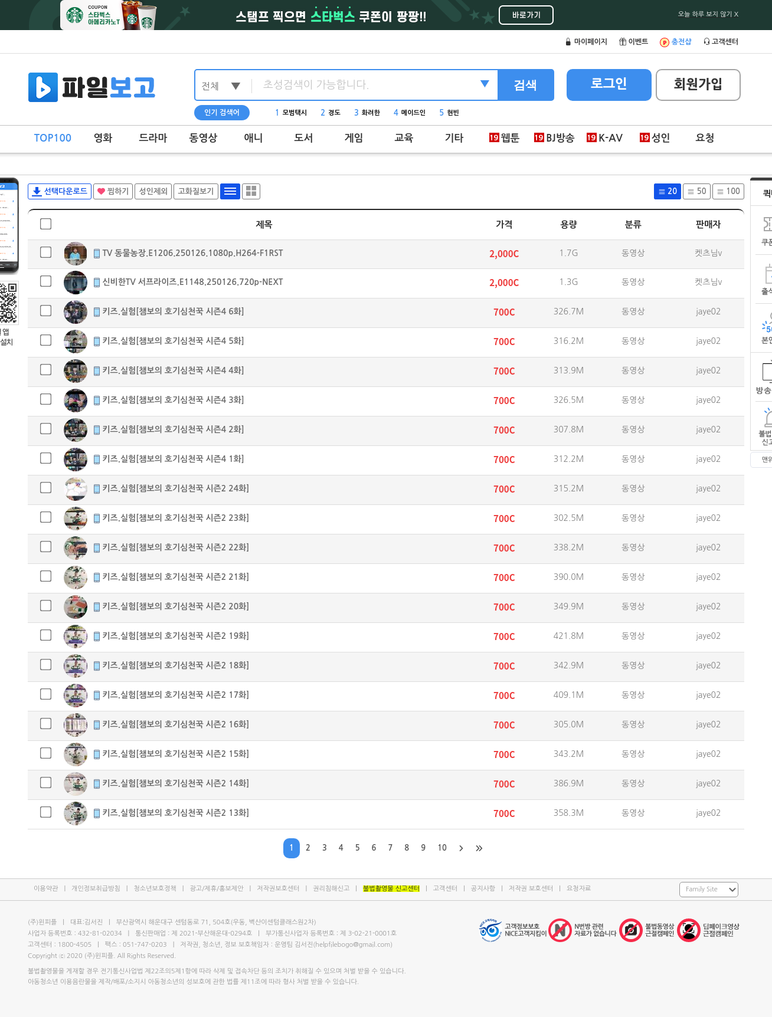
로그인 (609, 83)
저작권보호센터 (278, 888)
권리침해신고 (331, 888)
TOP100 (52, 138)
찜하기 (113, 191)
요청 (705, 138)
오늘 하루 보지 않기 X (708, 14)
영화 (103, 138)
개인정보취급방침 (95, 888)
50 (696, 191)
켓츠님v (708, 253)
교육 (404, 138)
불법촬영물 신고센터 (391, 888)
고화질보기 (196, 191)
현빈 (449, 113)
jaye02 (708, 311)
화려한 (367, 113)
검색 (525, 84)
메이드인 (410, 113)
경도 (330, 113)
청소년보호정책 (154, 888)
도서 (304, 138)
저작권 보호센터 (531, 888)
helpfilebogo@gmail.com (352, 944)
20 (667, 191)
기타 (454, 138)
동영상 (203, 138)
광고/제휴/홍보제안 (217, 888)
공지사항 (483, 888)
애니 (253, 138)
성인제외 (153, 191)
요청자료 (579, 888)
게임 (354, 138)
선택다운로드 (59, 191)
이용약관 (46, 888)
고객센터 (445, 888)
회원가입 (698, 84)
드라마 (153, 138)
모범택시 (291, 113)
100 (728, 191)
